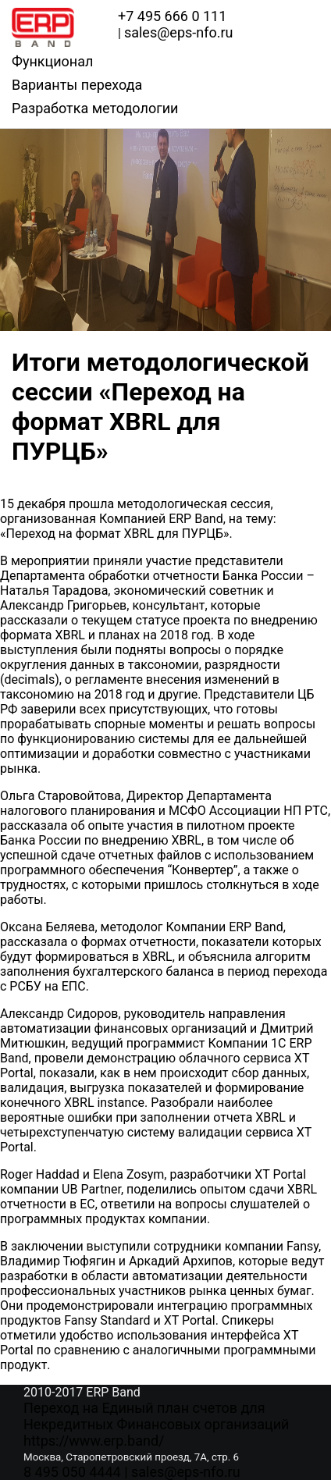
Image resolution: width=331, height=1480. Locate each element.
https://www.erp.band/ (93, 1440)
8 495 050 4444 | (77, 1472)
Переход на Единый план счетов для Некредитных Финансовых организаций (156, 1416)
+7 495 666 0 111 (172, 16)
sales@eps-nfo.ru (185, 1472)
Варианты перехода (77, 84)
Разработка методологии (95, 108)
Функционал (52, 61)
